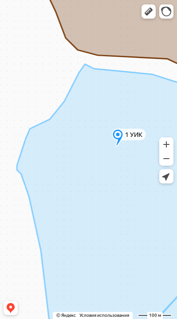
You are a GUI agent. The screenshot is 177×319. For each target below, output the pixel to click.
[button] (149, 11)
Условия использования (104, 315)
